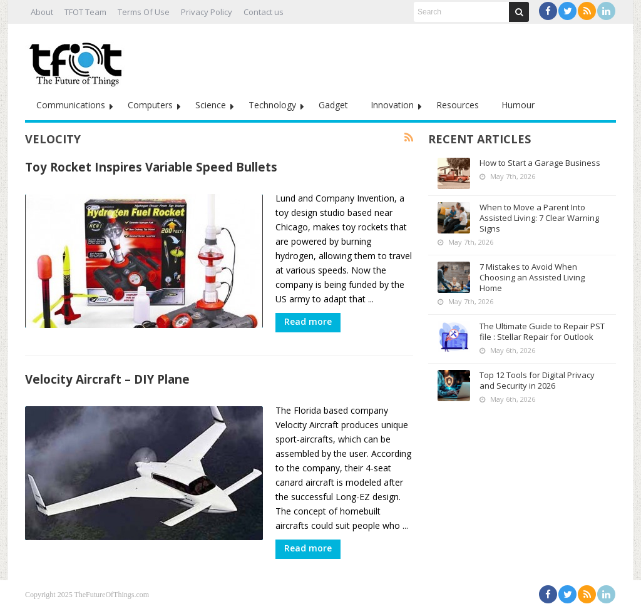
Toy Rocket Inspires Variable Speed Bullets (151, 167)
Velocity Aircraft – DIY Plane (107, 374)
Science (210, 105)
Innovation (392, 105)
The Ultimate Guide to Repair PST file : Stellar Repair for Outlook (542, 331)
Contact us (264, 12)
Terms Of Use (144, 12)
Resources (457, 105)
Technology (272, 105)
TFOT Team (85, 12)
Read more (308, 321)
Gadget (333, 105)
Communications (70, 105)
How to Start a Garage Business (539, 162)
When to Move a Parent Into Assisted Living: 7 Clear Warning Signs (539, 218)
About (42, 12)
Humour (518, 105)
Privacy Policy (206, 12)
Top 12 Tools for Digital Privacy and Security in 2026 (537, 380)
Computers (150, 105)
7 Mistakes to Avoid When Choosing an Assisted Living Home (532, 277)
